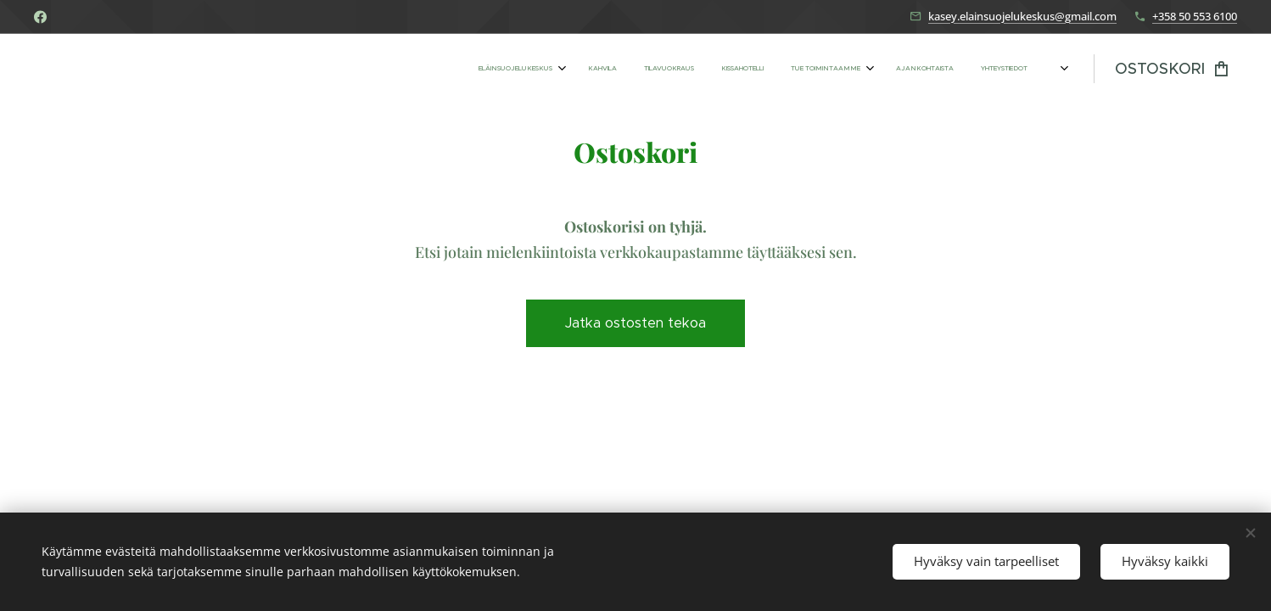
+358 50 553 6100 (1194, 16)
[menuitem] (856, 69)
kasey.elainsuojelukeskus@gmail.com (1022, 16)
